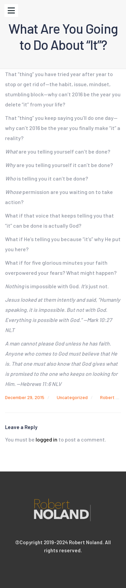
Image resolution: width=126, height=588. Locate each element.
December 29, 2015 (24, 397)
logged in (46, 439)
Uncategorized (72, 397)
